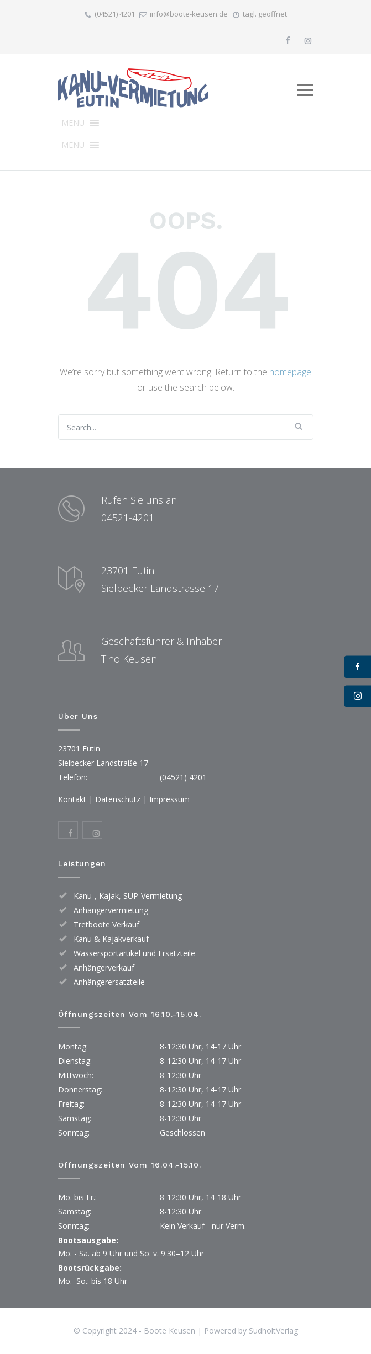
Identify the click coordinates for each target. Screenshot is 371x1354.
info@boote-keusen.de (189, 14)
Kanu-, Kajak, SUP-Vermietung (128, 896)
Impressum (169, 799)
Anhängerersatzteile (109, 982)
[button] (73, 123)
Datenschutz (117, 799)
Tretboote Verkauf (106, 924)
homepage (290, 372)
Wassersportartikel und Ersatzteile (134, 953)
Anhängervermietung (111, 910)
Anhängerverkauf (104, 967)
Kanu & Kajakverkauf (111, 939)
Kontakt (72, 799)
